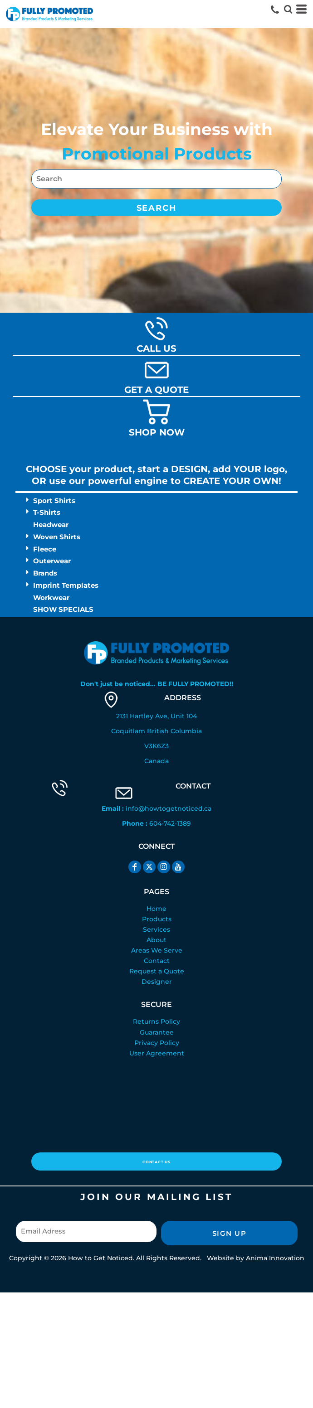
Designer (157, 981)
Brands (45, 573)
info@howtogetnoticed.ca (168, 808)
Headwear (50, 524)
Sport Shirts (54, 500)
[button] (288, 9)
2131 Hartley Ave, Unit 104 (156, 716)
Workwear (51, 597)
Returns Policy (156, 1021)
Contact (157, 961)
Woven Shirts (56, 536)
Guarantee (157, 1032)
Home (156, 909)
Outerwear (52, 560)
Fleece (44, 549)
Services (156, 929)
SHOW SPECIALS (63, 609)
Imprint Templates (65, 585)
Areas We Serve (156, 950)
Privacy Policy (156, 1043)
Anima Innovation (275, 1258)
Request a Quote (156, 971)
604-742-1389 (170, 823)
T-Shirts (46, 512)
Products (156, 919)
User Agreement (156, 1053)
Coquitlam (128, 731)
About (156, 940)
